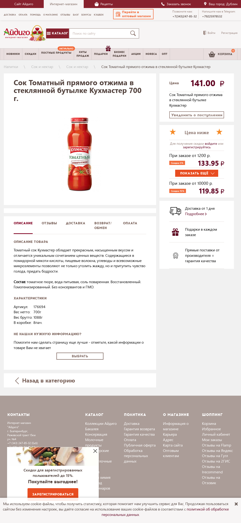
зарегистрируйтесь (197, 147)
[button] (133, 14)
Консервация (96, 434)
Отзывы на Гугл (215, 455)
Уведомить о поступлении (196, 115)
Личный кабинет (216, 434)
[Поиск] (134, 33)
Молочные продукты (94, 442)
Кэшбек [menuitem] (99, 14)
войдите (211, 143)
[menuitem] (56, 54)
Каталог (57, 33)
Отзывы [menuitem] (65, 14)
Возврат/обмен (103, 225)
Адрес (168, 439)
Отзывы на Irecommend (212, 469)
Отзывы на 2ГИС (216, 461)
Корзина (209, 423)
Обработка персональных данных (136, 456)
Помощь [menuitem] (35, 14)
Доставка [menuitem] (10, 14)
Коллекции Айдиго (101, 423)
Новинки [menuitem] (13, 54)
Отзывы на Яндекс (217, 450)
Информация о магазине (176, 426)
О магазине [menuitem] (50, 14)
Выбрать (80, 356)
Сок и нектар (42, 66)
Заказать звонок (176, 4)
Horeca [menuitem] (151, 54)
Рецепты (104, 4)
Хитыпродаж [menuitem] (82, 54)
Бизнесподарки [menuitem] (119, 54)
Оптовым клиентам (171, 453)
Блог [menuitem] (76, 14)
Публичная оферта (140, 445)
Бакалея (92, 428)
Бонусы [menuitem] (86, 14)
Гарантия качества (139, 434)
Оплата (130, 223)
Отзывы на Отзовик (211, 480)
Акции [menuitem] (136, 54)
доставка (75, 223)
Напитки (11, 66)
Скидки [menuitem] (30, 54)
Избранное (211, 428)
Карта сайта (173, 445)
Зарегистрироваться (53, 494)
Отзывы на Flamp (216, 445)
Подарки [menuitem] (102, 52)
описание (23, 223)
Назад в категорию (45, 380)
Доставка (131, 423)
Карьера (170, 434)
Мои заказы (212, 439)
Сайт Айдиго (23, 4)
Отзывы (49, 223)
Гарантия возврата (139, 428)
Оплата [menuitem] (23, 14)
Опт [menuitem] (164, 54)
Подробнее (196, 213)
